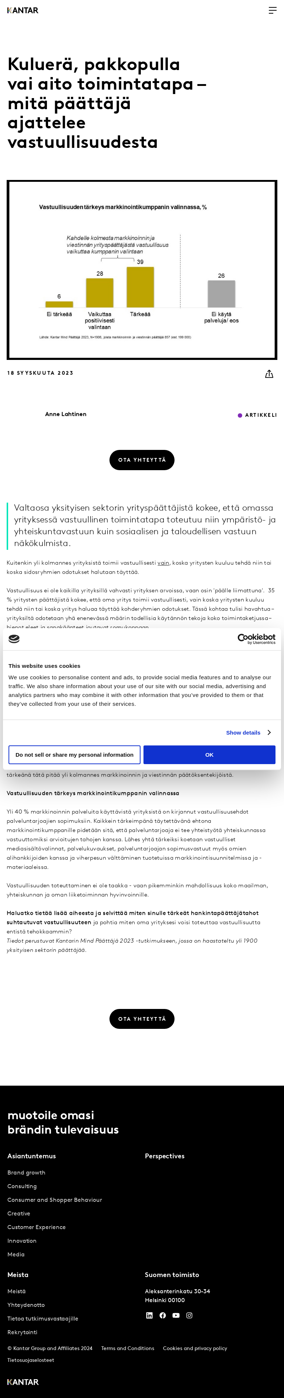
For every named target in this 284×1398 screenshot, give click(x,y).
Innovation (22, 1241)
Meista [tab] (17, 1275)
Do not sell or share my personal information (74, 755)
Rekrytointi (22, 1333)
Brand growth (26, 1173)
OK (209, 755)
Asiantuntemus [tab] (31, 1156)
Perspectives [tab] (165, 1156)
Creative (18, 1214)
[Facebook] (162, 1317)
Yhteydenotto (26, 1305)
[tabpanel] (73, 1214)
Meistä (16, 1292)
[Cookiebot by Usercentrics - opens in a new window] (243, 639)
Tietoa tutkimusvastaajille (42, 1319)
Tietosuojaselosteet (30, 1360)
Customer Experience (36, 1228)
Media (16, 1255)
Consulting (22, 1187)
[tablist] (142, 1242)
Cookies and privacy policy (195, 1349)
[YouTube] (149, 1317)
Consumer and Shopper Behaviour (54, 1200)
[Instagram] (189, 1317)
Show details (243, 732)
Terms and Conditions (127, 1349)
